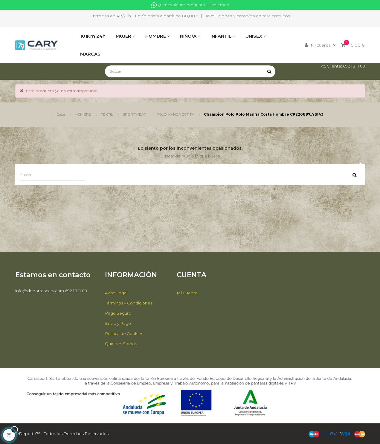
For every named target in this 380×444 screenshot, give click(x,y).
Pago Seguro (119, 313)
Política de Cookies (125, 333)
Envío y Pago (119, 323)
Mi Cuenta (187, 293)
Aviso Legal (117, 293)
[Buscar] (190, 71)
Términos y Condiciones (130, 303)
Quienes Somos (122, 343)
